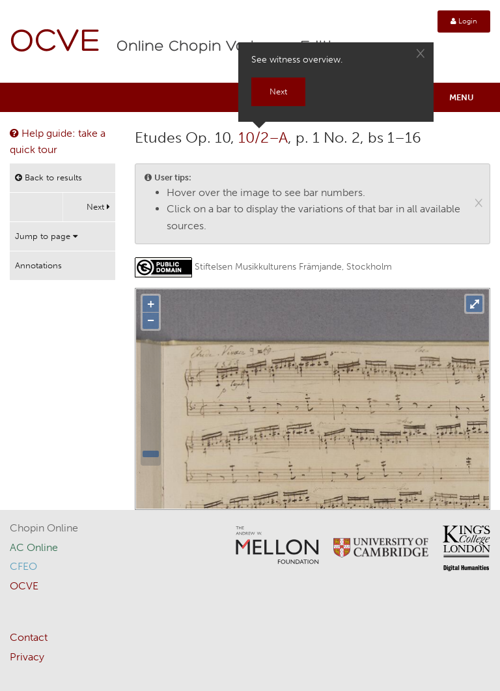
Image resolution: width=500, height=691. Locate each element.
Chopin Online (44, 528)
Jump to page (46, 236)
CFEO (23, 566)
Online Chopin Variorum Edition (234, 47)
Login (464, 21)
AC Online (34, 547)
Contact (29, 637)
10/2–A (263, 137)
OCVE (55, 42)
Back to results (48, 177)
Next (98, 207)
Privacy (27, 657)
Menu (461, 97)
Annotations (38, 265)
